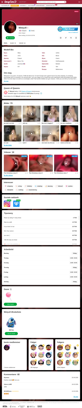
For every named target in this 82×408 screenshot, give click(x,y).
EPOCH (24, 402)
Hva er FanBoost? (73, 32)
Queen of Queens (26, 91)
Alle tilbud (31, 5)
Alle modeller (5, 5)
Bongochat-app (50, 5)
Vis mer (6, 81)
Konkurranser (40, 5)
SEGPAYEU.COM (30, 402)
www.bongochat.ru (15, 402)
